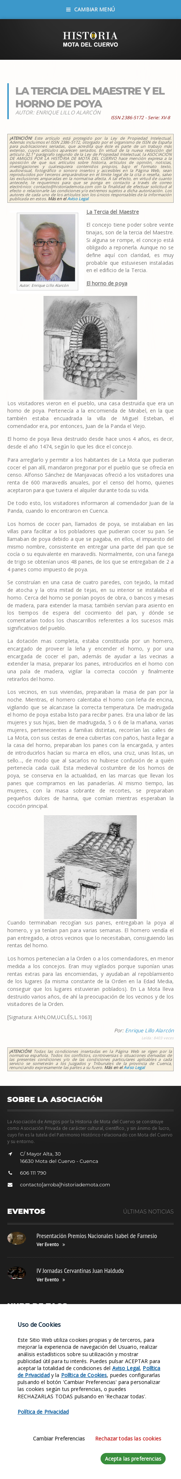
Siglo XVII (43, 1329)
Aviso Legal (77, 198)
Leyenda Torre (74, 1329)
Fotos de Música (91, 1341)
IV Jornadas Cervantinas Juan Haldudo (80, 1270)
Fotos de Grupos (137, 1329)
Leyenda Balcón (130, 1341)
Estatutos (20, 1352)
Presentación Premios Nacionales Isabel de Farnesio (97, 1235)
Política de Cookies (84, 1437)
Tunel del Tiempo (28, 1341)
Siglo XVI (60, 1341)
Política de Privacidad (43, 1474)
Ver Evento (51, 1244)
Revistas (18, 1329)
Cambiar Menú (90, 9)
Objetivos (105, 1329)
